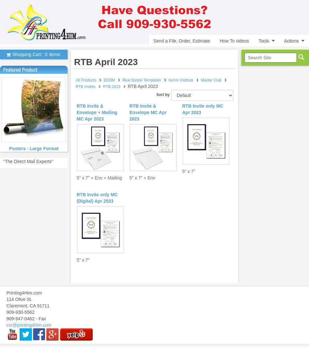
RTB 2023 (111, 86)
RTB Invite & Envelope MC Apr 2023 (147, 112)
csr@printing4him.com (28, 325)
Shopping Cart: (34, 54)
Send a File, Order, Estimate (182, 40)
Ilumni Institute (180, 80)
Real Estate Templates (141, 80)
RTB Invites (86, 86)
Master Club (211, 80)
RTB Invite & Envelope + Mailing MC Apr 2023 (97, 112)
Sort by (163, 94)
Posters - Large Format (33, 148)
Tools (263, 40)
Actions (291, 40)
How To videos (234, 40)
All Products (86, 80)
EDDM (109, 80)
